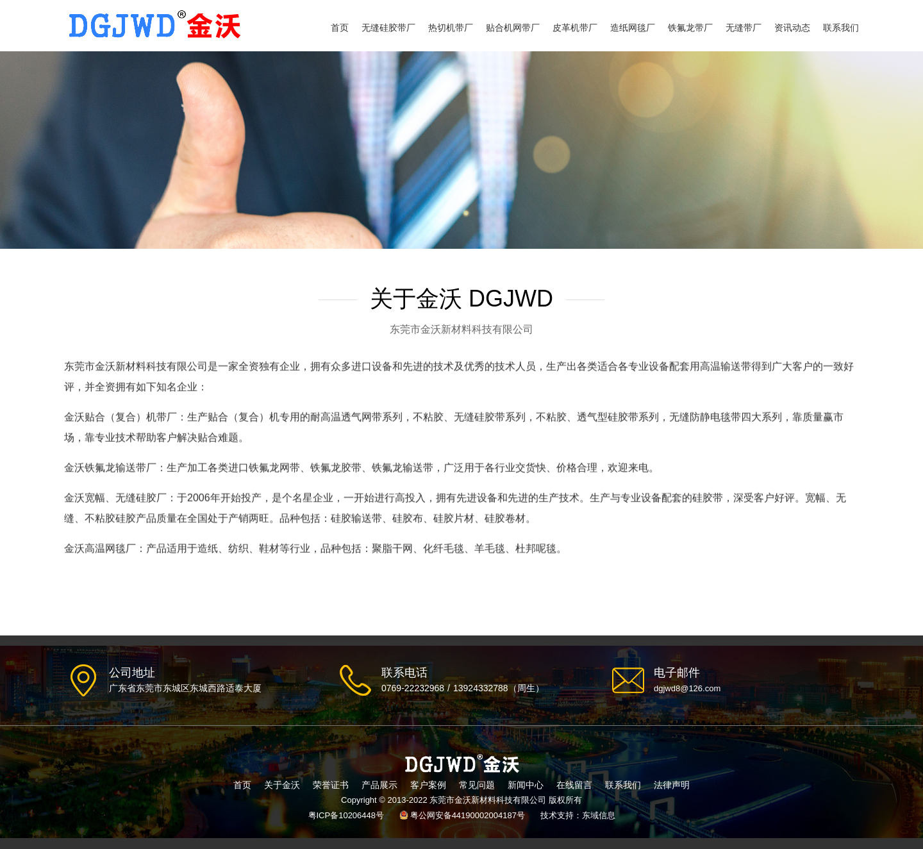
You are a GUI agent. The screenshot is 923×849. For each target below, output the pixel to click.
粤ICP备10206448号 (346, 815)
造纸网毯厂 (632, 27)
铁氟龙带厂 (690, 27)
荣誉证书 (331, 785)
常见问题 (477, 785)
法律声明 (672, 785)
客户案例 (428, 785)
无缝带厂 (743, 27)
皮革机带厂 (575, 27)
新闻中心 (526, 785)
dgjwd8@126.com (687, 688)
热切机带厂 (450, 27)
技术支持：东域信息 (577, 815)
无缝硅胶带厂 (388, 27)
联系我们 (841, 27)
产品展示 (379, 785)
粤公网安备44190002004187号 (467, 815)
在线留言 (574, 785)
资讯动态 (792, 27)
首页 (340, 27)
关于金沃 (282, 785)
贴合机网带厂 (513, 27)
